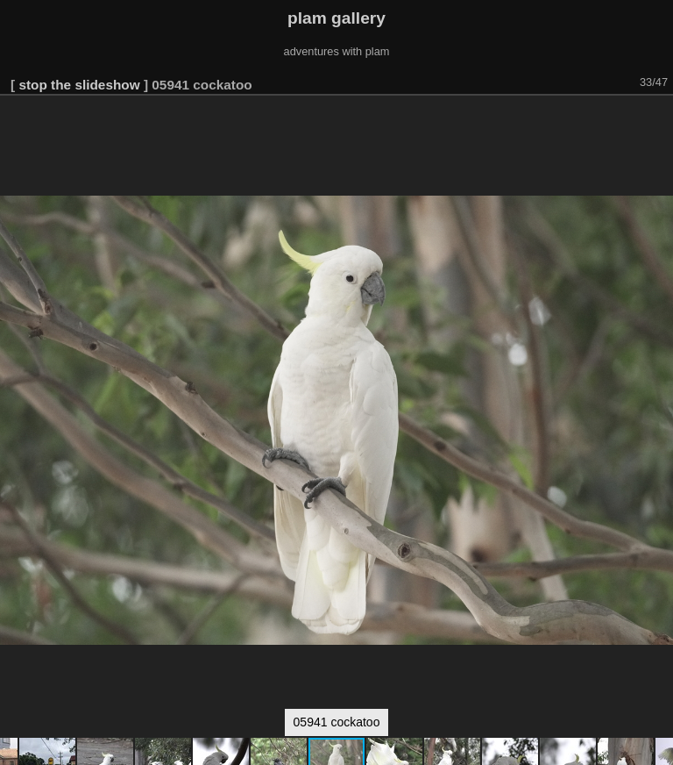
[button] (657, 120)
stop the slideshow (78, 84)
